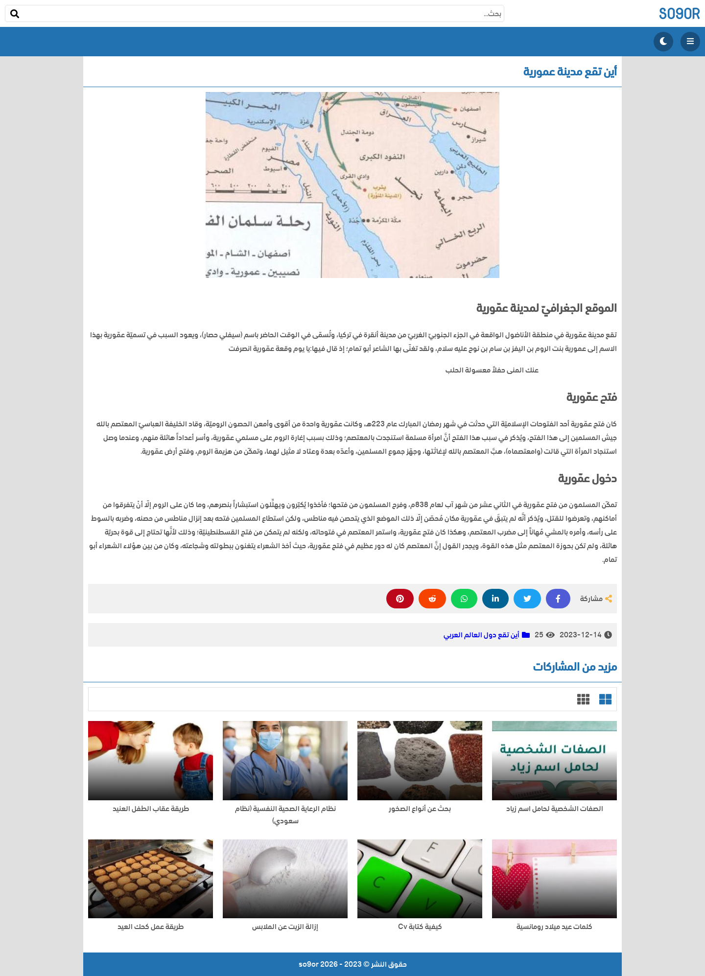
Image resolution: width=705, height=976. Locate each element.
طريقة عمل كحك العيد (151, 927)
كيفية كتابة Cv (420, 927)
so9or (679, 13)
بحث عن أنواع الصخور (420, 809)
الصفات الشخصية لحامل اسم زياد (554, 809)
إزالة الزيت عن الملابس (285, 927)
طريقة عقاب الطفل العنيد (151, 809)
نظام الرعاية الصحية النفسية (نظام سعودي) (285, 815)
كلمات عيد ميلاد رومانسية (554, 927)
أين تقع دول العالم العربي (481, 635)
